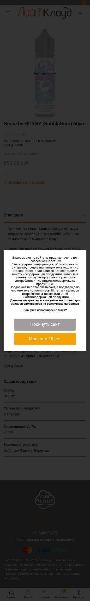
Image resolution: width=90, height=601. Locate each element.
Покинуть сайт (45, 324)
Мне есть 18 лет (45, 338)
